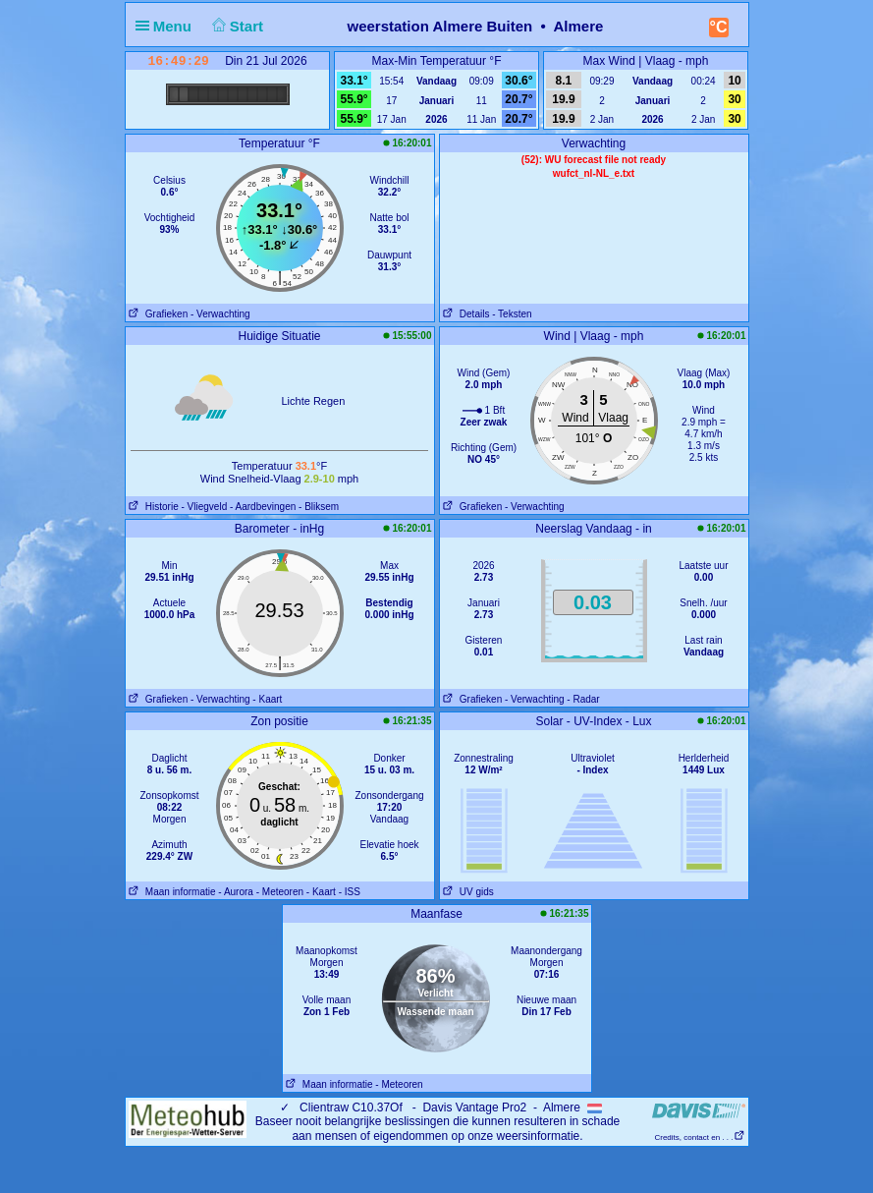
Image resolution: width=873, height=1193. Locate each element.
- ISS (349, 891)
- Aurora (235, 891)
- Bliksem (319, 506)
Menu (168, 26)
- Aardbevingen (263, 506)
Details (465, 314)
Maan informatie (171, 891)
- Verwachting (220, 314)
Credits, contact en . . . (699, 1137)
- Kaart (267, 699)
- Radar (583, 699)
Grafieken (157, 314)
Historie (152, 506)
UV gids (467, 891)
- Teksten (511, 314)
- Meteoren (279, 891)
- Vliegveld (205, 506)
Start (235, 26)
